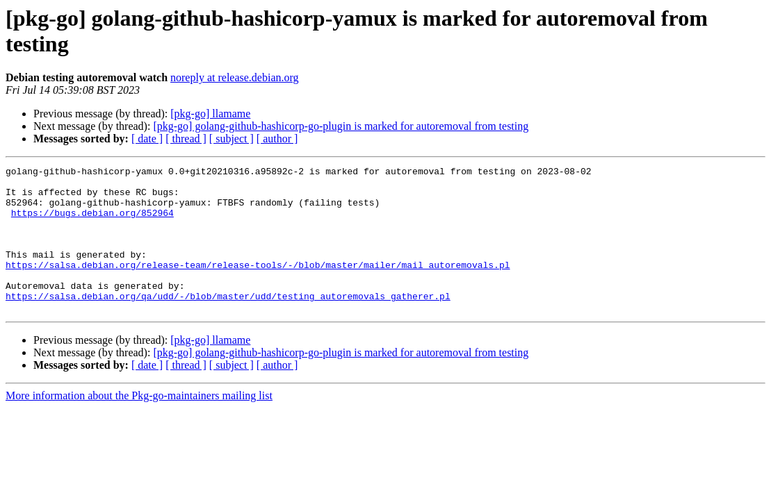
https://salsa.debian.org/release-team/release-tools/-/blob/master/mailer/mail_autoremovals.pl (258, 285)
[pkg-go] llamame (210, 113)
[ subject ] (231, 138)
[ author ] (277, 138)
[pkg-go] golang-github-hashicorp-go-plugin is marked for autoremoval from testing (340, 126)
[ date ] (147, 138)
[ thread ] (185, 138)
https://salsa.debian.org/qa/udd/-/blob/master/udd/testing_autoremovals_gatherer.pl (228, 323)
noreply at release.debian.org (234, 77)
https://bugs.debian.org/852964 (92, 223)
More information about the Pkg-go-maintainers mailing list (139, 425)
